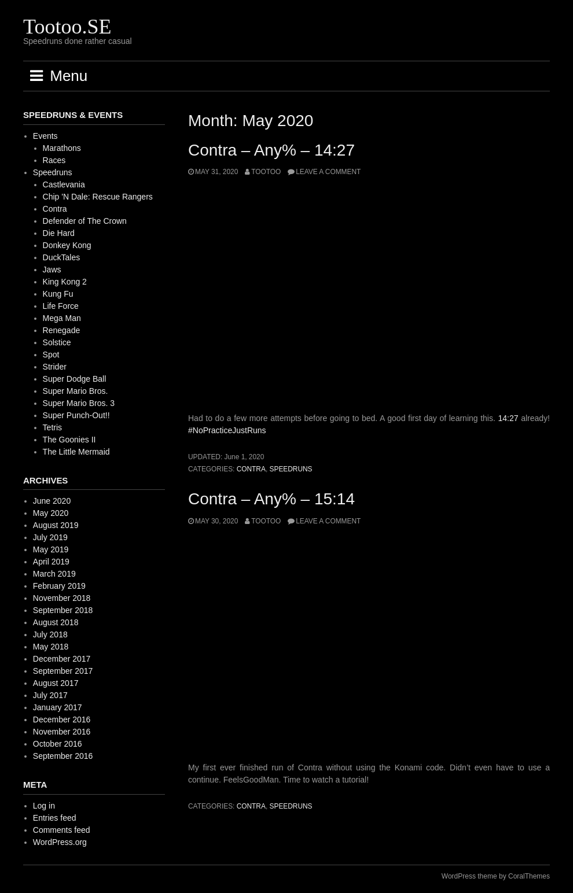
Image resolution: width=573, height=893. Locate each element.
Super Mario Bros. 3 (79, 403)
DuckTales (61, 257)
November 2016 (62, 731)
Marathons (62, 148)
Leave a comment (328, 172)
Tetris (52, 427)
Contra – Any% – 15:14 (271, 499)
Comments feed (61, 830)
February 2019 (59, 586)
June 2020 (52, 500)
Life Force (61, 306)
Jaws (52, 269)
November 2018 (62, 598)
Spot (51, 354)
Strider (55, 366)
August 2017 (56, 683)
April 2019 (51, 561)
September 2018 (63, 610)
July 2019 (50, 537)
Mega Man (62, 318)
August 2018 (56, 622)
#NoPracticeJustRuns (227, 430)
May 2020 (50, 513)
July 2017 (50, 695)
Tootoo (266, 172)
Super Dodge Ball (74, 378)
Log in (44, 805)
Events (45, 136)
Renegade (61, 330)
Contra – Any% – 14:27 (271, 150)
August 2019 (56, 525)
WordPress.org (60, 842)
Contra (251, 469)
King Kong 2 (65, 281)
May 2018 (50, 646)
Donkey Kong (67, 245)
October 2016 (57, 743)
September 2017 (63, 671)
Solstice (57, 342)
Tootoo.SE (67, 26)
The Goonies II (69, 439)
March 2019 (54, 573)
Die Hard (59, 233)
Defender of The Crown (85, 221)
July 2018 (50, 634)
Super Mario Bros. (75, 391)
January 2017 (57, 707)
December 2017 (62, 658)
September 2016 (63, 756)
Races (54, 160)
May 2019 (50, 549)
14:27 (508, 418)
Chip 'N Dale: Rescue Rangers (98, 196)
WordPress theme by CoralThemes (496, 876)
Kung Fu (58, 293)
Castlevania (64, 184)
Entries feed (54, 817)
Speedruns (291, 469)
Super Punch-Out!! (76, 415)
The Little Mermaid (76, 451)
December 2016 (62, 719)
